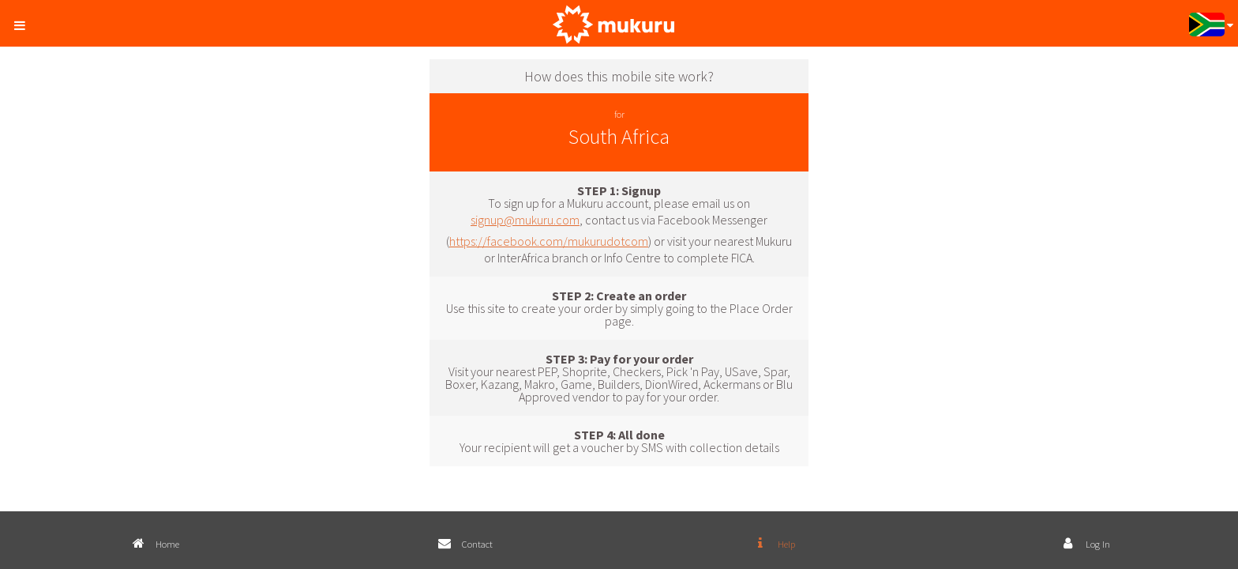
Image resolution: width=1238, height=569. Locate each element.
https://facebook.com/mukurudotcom (548, 241)
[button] (24, 22)
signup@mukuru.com (525, 220)
